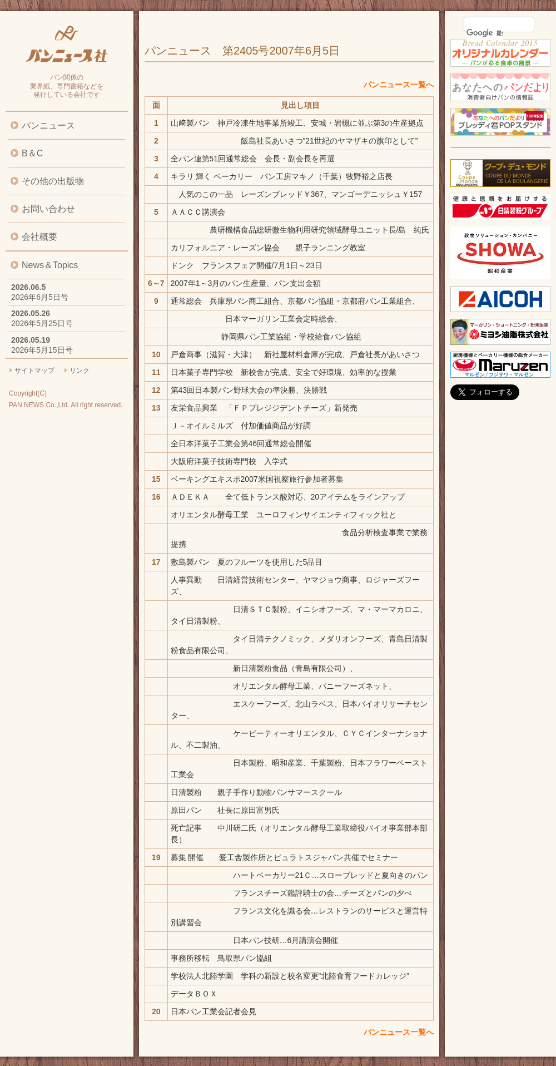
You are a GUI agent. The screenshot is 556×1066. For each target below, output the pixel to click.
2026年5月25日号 (42, 323)
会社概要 (39, 236)
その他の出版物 (53, 181)
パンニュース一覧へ (399, 84)
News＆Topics (50, 265)
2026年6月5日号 (39, 297)
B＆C (32, 153)
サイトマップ (34, 370)
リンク (80, 370)
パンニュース (48, 125)
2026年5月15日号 (42, 350)
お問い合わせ (48, 209)
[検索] (484, 33)
